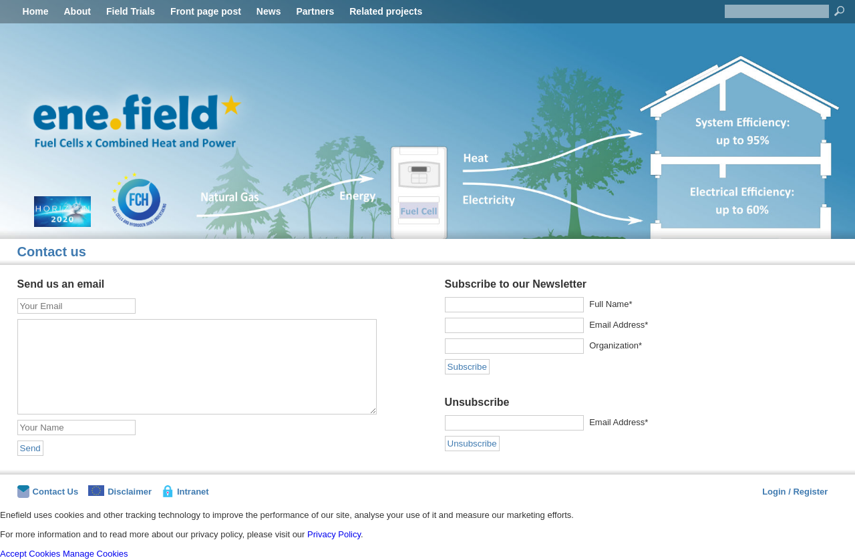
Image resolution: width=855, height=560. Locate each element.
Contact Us (48, 491)
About (77, 11)
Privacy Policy (334, 534)
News (268, 11)
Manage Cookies (95, 554)
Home (36, 11)
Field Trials (130, 11)
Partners (315, 11)
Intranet (185, 491)
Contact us (51, 251)
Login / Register (795, 492)
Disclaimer (120, 491)
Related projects (385, 11)
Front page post (205, 11)
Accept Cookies (30, 554)
